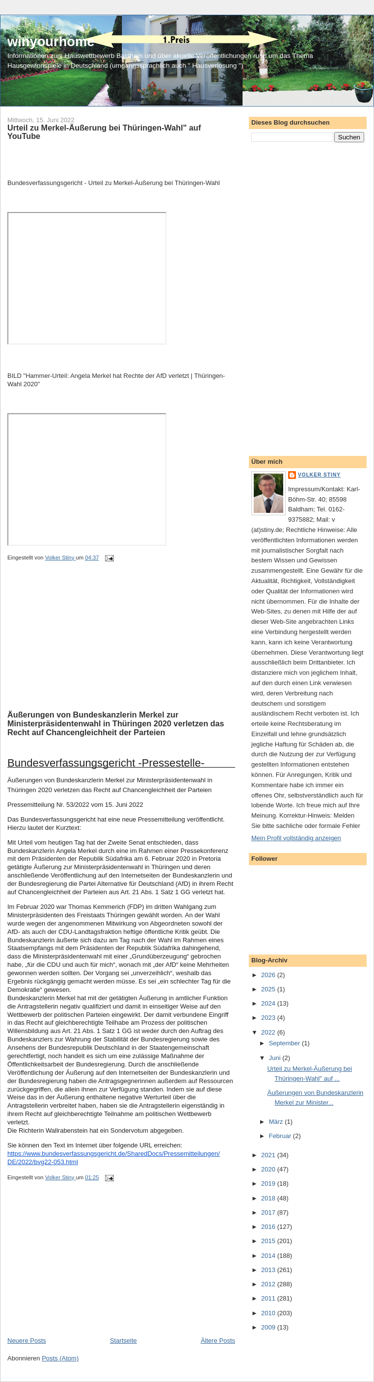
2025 (269, 989)
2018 (269, 1198)
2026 (269, 975)
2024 (269, 1003)
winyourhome (50, 41)
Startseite (123, 1340)
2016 (269, 1226)
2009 (269, 1327)
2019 (269, 1183)
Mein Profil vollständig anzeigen (296, 838)
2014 (269, 1255)
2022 (269, 1032)
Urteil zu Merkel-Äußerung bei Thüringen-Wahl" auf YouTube (104, 132)
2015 (269, 1241)
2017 (269, 1212)
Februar (281, 1136)
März (277, 1121)
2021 (269, 1155)
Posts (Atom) (60, 1358)
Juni (275, 1058)
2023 (269, 1017)
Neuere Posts (26, 1340)
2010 (269, 1313)
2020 (269, 1169)
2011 (269, 1298)
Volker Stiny (319, 475)
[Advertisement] (81, 647)
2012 (269, 1284)
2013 (269, 1270)
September (285, 1043)
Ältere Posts (218, 1340)
